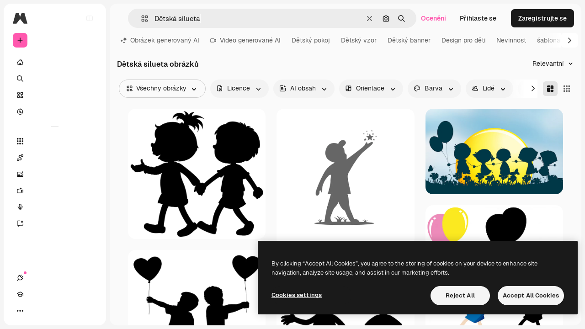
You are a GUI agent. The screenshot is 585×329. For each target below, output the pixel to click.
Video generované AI (245, 40)
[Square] (566, 88)
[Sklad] (55, 95)
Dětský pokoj (311, 40)
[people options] (489, 89)
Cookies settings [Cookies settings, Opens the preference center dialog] (296, 295)
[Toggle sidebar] (89, 18)
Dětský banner (409, 40)
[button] (141, 18)
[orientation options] (371, 89)
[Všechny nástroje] (55, 141)
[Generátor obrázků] (55, 174)
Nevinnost (511, 40)
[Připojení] (20, 310)
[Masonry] (550, 88)
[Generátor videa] (55, 190)
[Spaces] (55, 157)
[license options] (239, 89)
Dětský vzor (359, 40)
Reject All (460, 295)
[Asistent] (55, 223)
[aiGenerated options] (304, 89)
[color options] (434, 89)
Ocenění (433, 18)
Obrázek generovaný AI (160, 40)
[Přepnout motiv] (53, 310)
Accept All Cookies (531, 295)
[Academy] (36, 310)
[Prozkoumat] (55, 111)
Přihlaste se (478, 18)
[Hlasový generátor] (55, 207)
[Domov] (55, 62)
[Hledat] (55, 78)
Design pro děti (463, 40)
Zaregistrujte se (542, 18)
